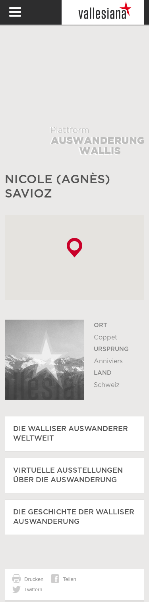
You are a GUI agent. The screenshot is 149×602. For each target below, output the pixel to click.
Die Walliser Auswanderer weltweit (70, 434)
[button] (74, 247)
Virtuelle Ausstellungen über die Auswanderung (68, 475)
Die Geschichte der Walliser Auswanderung (73, 517)
